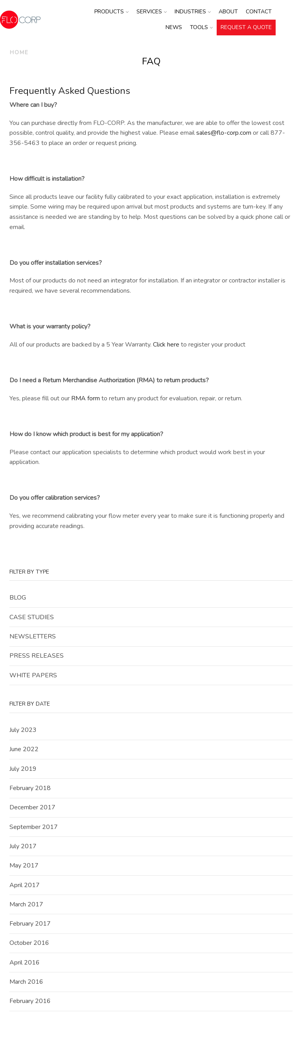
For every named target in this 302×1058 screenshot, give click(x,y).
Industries (193, 11)
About (228, 11)
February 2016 (30, 1001)
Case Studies (31, 617)
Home (19, 52)
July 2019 (23, 769)
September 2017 (33, 827)
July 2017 (23, 846)
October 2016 (29, 943)
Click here (166, 344)
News (174, 27)
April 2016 (24, 962)
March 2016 (26, 981)
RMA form (85, 398)
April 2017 (24, 885)
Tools (201, 27)
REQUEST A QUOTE (246, 27)
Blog (17, 597)
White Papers (33, 675)
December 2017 (32, 807)
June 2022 (24, 749)
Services (151, 11)
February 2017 (30, 923)
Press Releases (36, 655)
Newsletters (32, 636)
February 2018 (30, 788)
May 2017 (24, 865)
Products (111, 11)
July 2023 (23, 730)
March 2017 (26, 904)
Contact (259, 11)
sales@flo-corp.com (223, 132)
